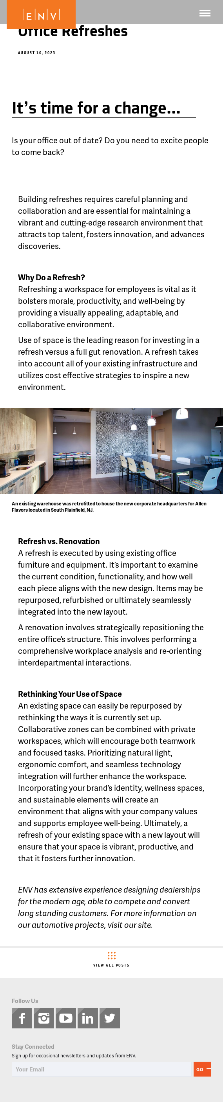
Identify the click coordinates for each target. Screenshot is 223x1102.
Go (199, 1069)
